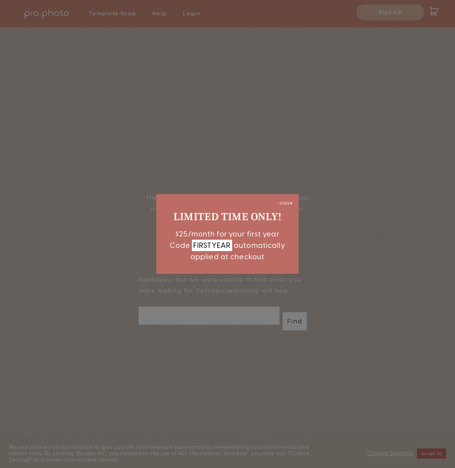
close (286, 203)
